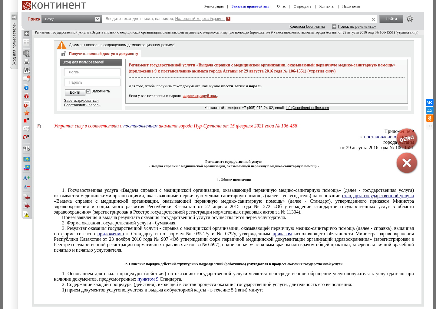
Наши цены (351, 6)
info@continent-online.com (307, 108)
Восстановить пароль (82, 105)
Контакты (327, 6)
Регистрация (214, 6)
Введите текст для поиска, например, (165, 18)
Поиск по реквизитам (357, 26)
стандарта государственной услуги (378, 195)
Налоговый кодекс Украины (200, 18)
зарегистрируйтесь (200, 96)
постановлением (140, 125)
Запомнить (101, 91)
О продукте (302, 6)
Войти (75, 92)
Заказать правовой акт (250, 6)
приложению (110, 233)
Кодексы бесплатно (307, 26)
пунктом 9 (147, 279)
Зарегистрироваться (81, 100)
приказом (282, 233)
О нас (281, 6)
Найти (391, 19)
